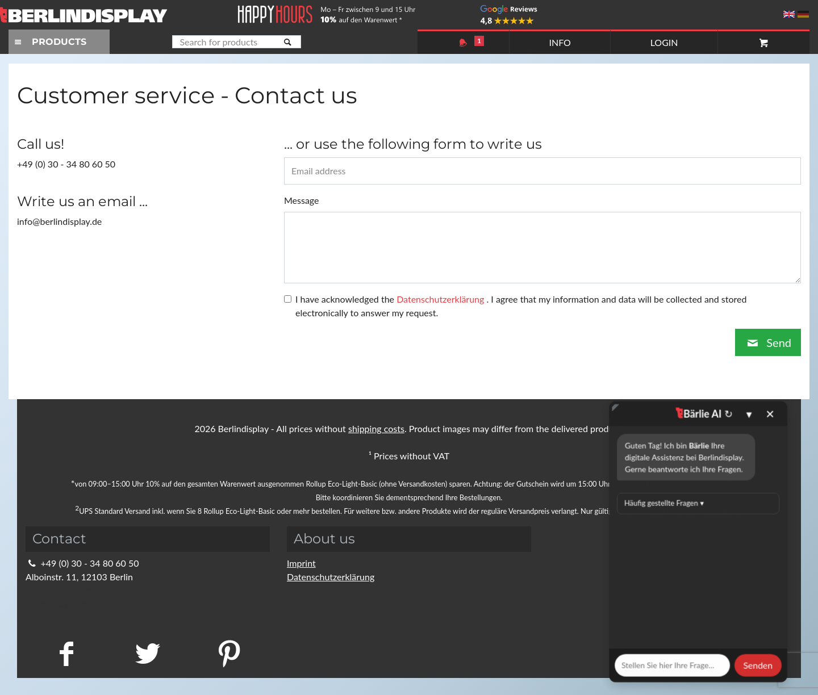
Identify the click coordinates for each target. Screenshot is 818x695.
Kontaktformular (66, 603)
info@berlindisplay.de (76, 590)
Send (768, 342)
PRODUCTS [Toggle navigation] (48, 41)
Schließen (522, 367)
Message (301, 200)
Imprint (301, 563)
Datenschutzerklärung (330, 576)
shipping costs (376, 428)
